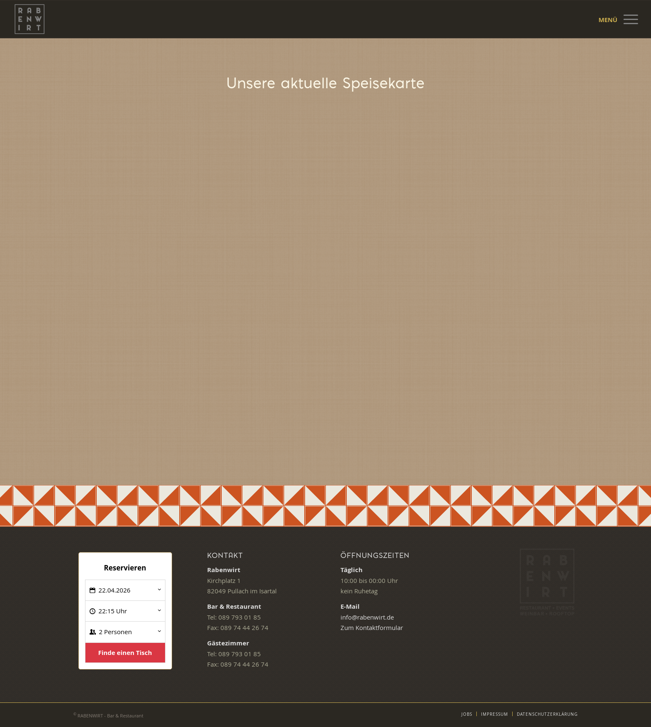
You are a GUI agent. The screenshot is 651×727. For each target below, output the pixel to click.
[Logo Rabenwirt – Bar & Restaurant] (29, 19)
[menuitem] (628, 19)
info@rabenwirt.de (367, 617)
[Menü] (628, 19)
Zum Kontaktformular (372, 627)
